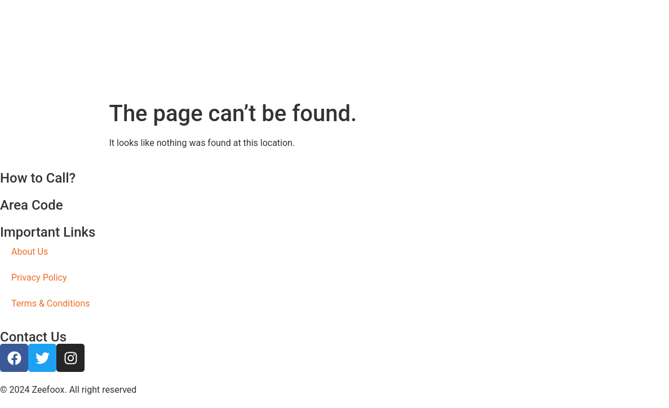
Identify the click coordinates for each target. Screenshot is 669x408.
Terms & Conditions (50, 303)
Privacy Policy (39, 277)
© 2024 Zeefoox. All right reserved (68, 389)
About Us (29, 251)
